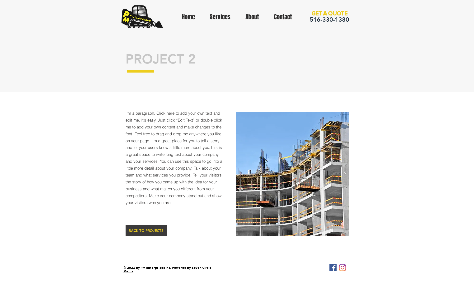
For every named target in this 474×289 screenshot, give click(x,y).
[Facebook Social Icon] (333, 267)
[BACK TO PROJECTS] (146, 230)
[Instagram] (342, 267)
